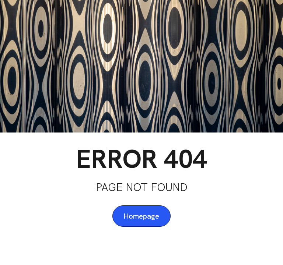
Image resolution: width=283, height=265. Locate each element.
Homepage (141, 216)
